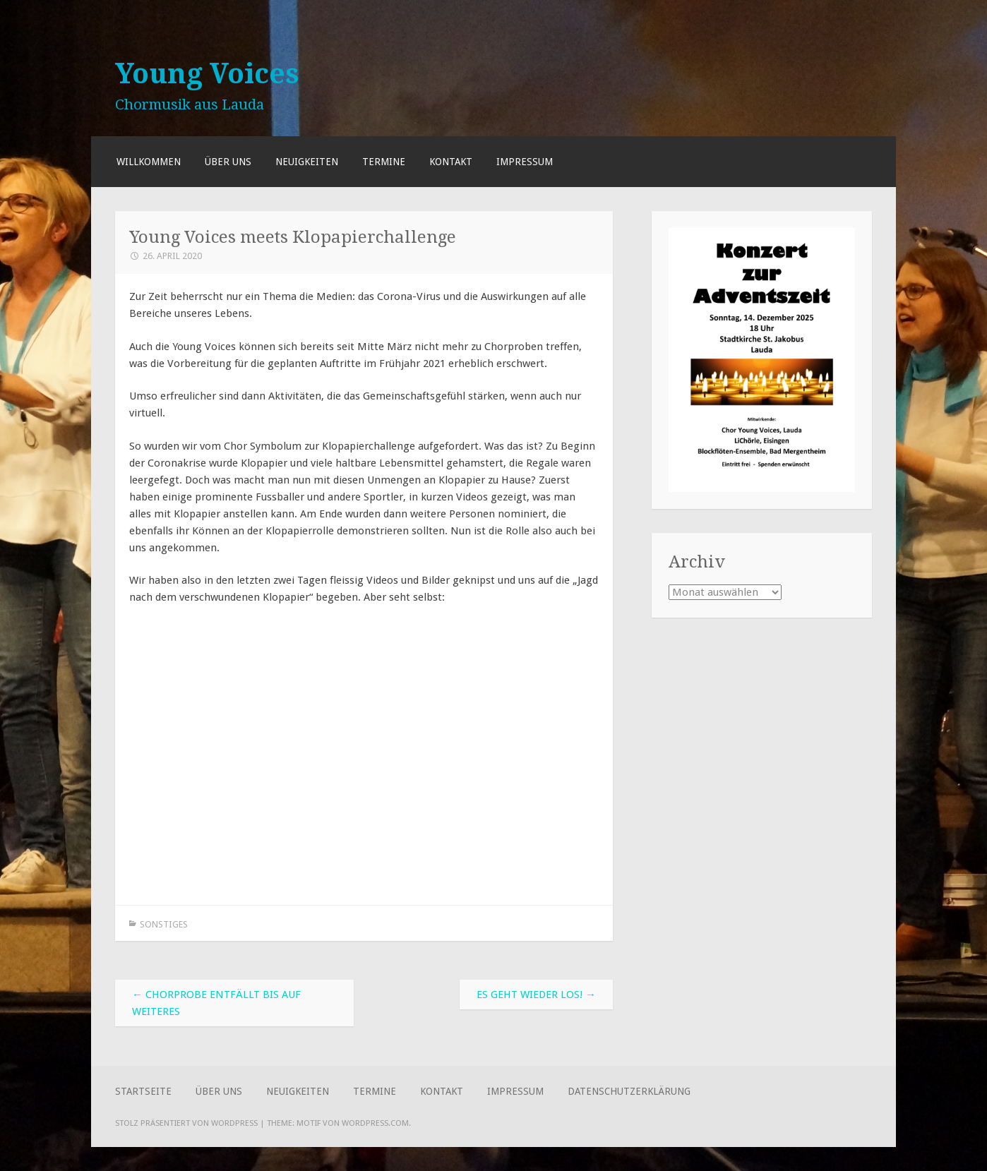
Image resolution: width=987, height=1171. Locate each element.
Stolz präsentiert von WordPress (186, 1123)
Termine (383, 161)
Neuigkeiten (306, 161)
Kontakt (450, 161)
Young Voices (207, 73)
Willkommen (148, 161)
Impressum (524, 161)
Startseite (143, 1091)
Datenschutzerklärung (629, 1091)
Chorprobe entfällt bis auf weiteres (216, 1003)
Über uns (228, 161)
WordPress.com (375, 1123)
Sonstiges (164, 924)
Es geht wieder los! (536, 994)
